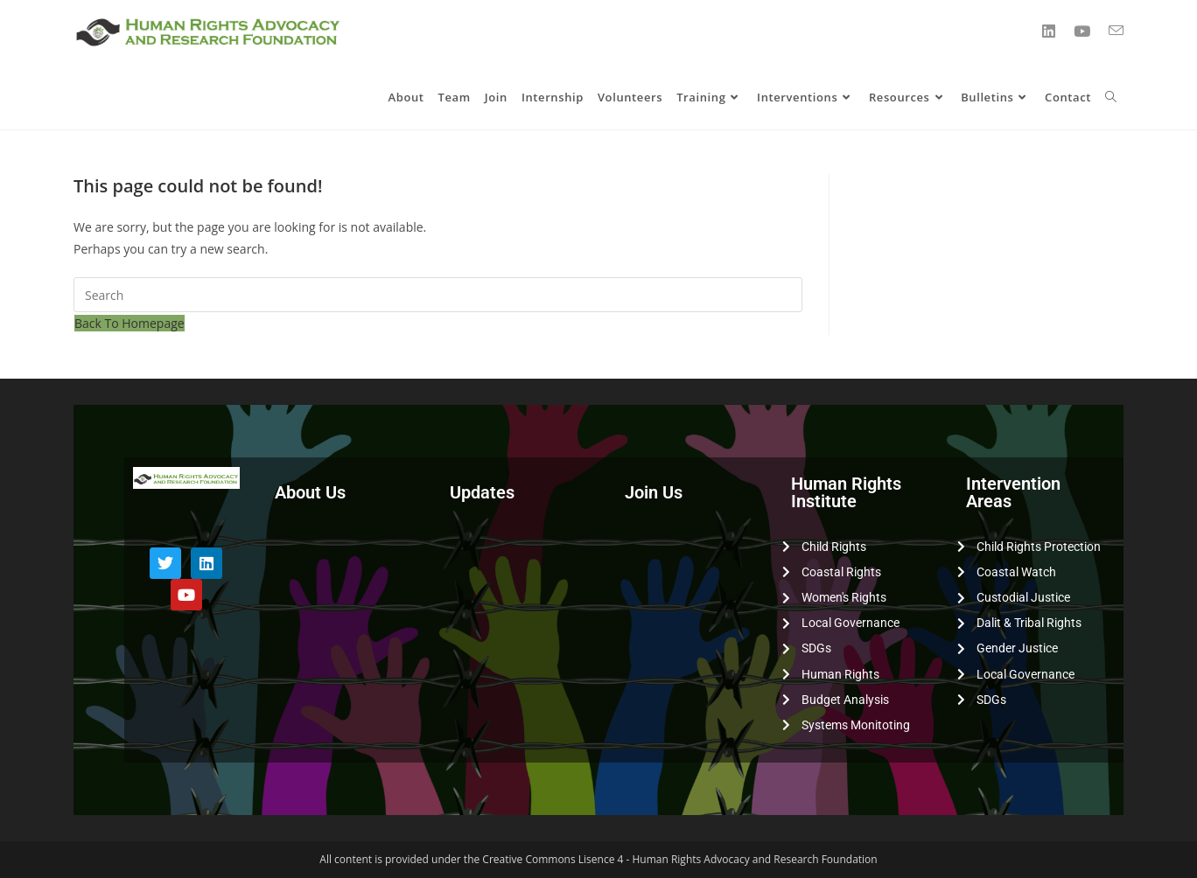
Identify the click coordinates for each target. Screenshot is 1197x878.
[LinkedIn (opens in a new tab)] (1048, 31)
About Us (310, 492)
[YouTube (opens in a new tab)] (1082, 31)
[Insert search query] (438, 294)
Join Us (653, 492)
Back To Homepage (129, 323)
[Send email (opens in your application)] (1116, 30)
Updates (482, 492)
